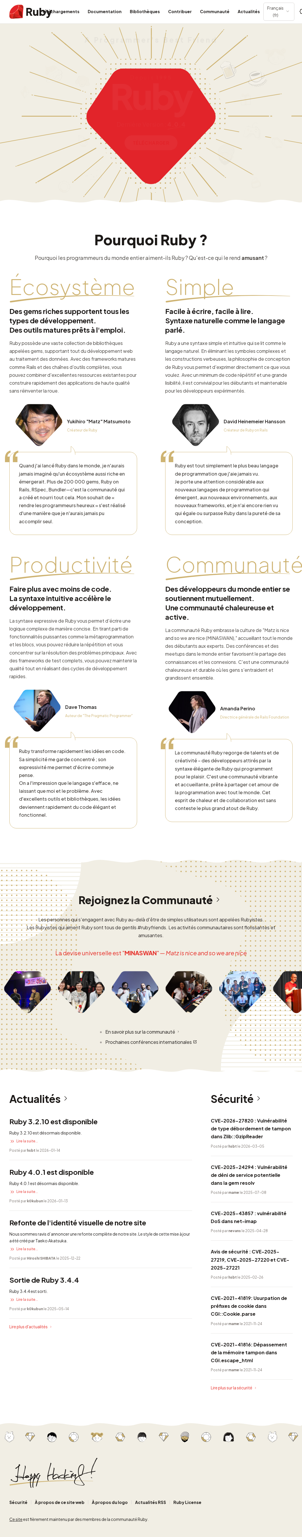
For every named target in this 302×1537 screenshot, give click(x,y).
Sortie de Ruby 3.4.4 (44, 1279)
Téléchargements (61, 11)
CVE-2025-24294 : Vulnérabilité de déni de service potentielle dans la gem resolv (249, 1175)
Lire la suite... (23, 1141)
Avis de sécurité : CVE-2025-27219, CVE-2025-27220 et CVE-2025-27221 (250, 1259)
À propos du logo (110, 1502)
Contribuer (180, 11)
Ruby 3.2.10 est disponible (53, 1121)
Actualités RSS (150, 1502)
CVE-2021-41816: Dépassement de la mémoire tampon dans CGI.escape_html (249, 1352)
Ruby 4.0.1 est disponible (51, 1172)
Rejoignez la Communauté (151, 900)
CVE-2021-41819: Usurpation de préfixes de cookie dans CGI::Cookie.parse (249, 1306)
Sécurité (237, 1099)
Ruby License (187, 1502)
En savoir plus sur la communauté (142, 1031)
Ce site (16, 1519)
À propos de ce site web (59, 1502)
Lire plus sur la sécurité (234, 1387)
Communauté (214, 11)
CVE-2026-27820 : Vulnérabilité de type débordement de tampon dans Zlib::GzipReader (251, 1128)
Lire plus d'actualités (31, 1326)
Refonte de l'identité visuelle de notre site (77, 1222)
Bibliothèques (145, 11)
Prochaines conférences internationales (151, 1041)
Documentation (105, 11)
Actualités (249, 11)
